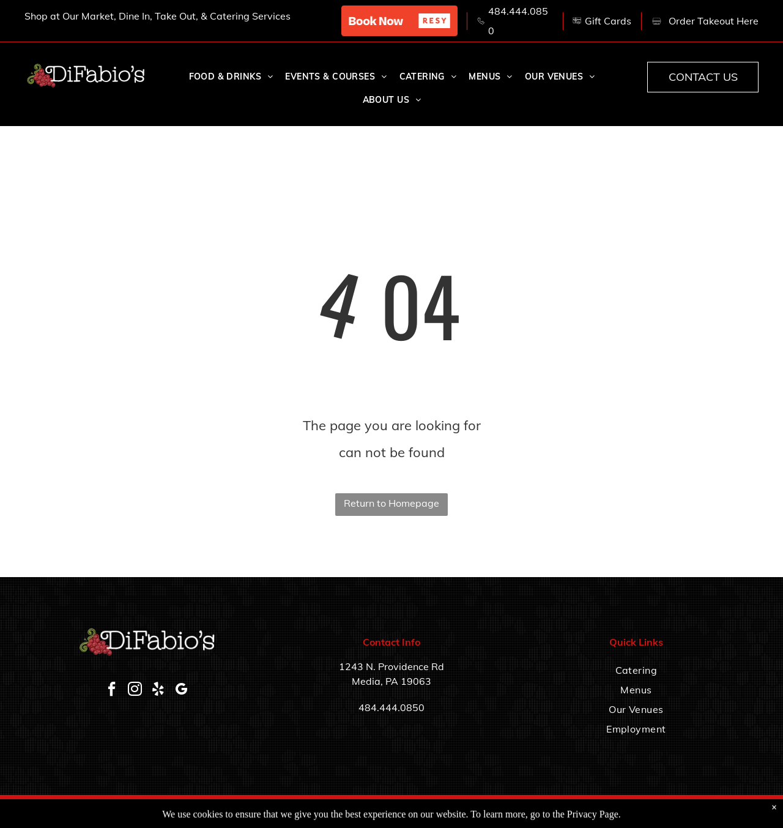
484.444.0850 (391, 707)
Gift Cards (608, 21)
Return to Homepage (391, 503)
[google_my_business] (181, 691)
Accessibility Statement (603, 811)
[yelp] (158, 691)
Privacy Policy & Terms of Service (703, 811)
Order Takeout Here (714, 21)
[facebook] (112, 691)
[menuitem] (231, 77)
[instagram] (135, 691)
